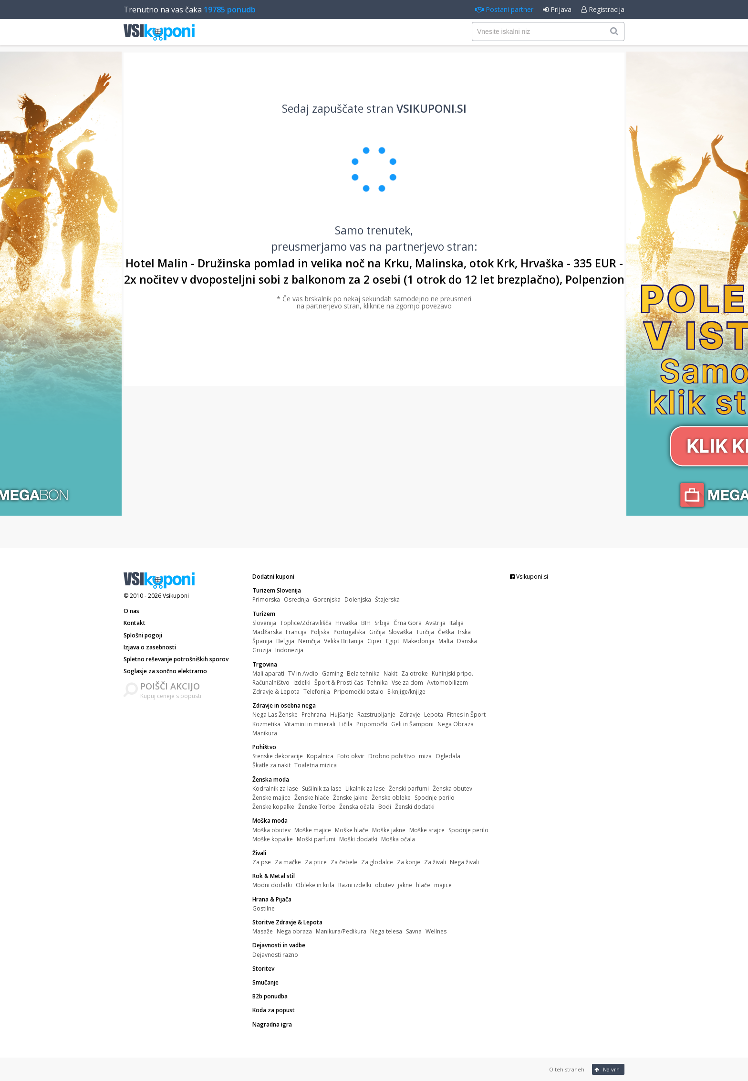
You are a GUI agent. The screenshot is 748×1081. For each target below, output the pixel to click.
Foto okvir (350, 756)
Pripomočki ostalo (359, 692)
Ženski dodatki (415, 807)
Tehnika (377, 682)
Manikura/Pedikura (341, 931)
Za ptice (316, 862)
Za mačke (288, 862)
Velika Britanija (344, 641)
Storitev (263, 968)
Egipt (392, 641)
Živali (259, 853)
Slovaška (400, 632)
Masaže (262, 931)
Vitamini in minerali (309, 724)
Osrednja (296, 599)
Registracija (602, 9)
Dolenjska (357, 599)
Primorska (266, 599)
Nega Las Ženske (275, 714)
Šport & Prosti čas (338, 682)
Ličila (346, 724)
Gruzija (261, 650)
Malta (445, 641)
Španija (262, 641)
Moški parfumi (316, 839)
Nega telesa (386, 931)
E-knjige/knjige (406, 692)
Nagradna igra (272, 1024)
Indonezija (289, 650)
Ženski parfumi (409, 788)
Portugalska (349, 632)
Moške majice (312, 830)
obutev (384, 885)
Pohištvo (264, 747)
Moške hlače (351, 830)
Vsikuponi (176, 596)
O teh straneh (566, 1069)
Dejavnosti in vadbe (278, 945)
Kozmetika (266, 724)
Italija (456, 623)
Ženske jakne (350, 798)
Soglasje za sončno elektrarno (165, 671)
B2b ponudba (270, 996)
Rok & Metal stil (273, 876)
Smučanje (265, 982)
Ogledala (448, 756)
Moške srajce (427, 830)
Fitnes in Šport (466, 714)
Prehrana (313, 714)
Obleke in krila (315, 885)
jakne (405, 885)
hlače (423, 885)
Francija (296, 632)
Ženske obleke (391, 798)
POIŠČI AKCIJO (170, 686)
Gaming (332, 673)
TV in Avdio (303, 673)
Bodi (384, 807)
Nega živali (464, 862)
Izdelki (302, 682)
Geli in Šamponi (412, 724)
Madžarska (267, 632)
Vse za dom (407, 682)
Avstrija (436, 623)
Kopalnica (320, 756)
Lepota (433, 714)
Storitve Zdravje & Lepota (287, 922)
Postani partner (504, 9)
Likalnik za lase (365, 788)
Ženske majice (271, 798)
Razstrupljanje (376, 714)
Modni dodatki (272, 885)
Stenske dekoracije (277, 756)
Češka (446, 632)
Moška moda (270, 820)
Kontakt (134, 623)
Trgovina (264, 664)
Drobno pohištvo (391, 756)
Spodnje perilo (435, 798)
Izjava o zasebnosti (150, 647)
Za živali (435, 862)
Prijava (557, 9)
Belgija (285, 641)
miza (425, 756)
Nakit (390, 673)
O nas (131, 611)
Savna (414, 931)
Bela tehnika (363, 673)
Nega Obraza (455, 724)
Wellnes (436, 931)
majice (443, 885)
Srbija (382, 623)
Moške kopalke (272, 839)
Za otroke (414, 673)
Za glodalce (377, 862)
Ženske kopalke (273, 807)
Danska (467, 641)
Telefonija (316, 692)
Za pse (261, 862)
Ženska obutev (452, 788)
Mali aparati (268, 673)
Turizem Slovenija (276, 590)
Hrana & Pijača (271, 899)
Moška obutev (271, 830)
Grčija (377, 632)
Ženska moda (270, 779)
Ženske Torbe (316, 807)
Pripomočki (371, 724)
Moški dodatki (358, 839)
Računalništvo (271, 682)
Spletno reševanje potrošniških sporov (176, 659)
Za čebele (344, 862)
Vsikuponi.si (529, 576)
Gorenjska (327, 599)
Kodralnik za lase (275, 788)
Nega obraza (294, 931)
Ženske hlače (311, 798)
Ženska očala (356, 807)
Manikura (264, 733)
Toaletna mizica (315, 765)
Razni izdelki (354, 885)
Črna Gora (408, 623)
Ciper (374, 641)
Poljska (320, 632)
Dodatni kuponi (273, 576)
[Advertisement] (374, 467)
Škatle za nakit (271, 765)
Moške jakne (388, 830)
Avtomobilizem (447, 682)
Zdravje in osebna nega (284, 705)
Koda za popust (273, 1010)
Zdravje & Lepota (276, 692)
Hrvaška (346, 623)
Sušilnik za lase (322, 788)
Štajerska (387, 599)
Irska (464, 632)
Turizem (263, 614)
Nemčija (309, 641)
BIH (366, 623)
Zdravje (409, 714)
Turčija (425, 632)
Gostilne (263, 908)
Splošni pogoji (143, 635)
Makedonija (419, 641)
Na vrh (607, 1069)
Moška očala (398, 839)
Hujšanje (341, 714)
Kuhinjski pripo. (452, 673)
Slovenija (264, 623)
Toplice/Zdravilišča (306, 623)
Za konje (408, 862)
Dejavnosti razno (275, 955)
